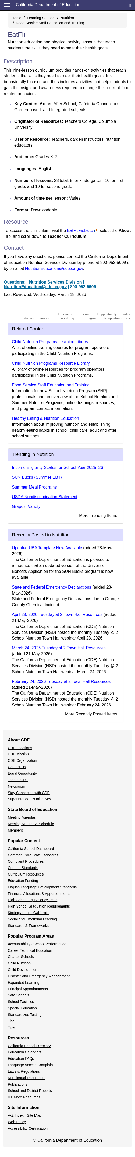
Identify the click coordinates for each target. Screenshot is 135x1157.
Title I (12, 1021)
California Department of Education (48, 5)
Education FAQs (21, 1058)
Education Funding (23, 881)
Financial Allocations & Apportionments (39, 894)
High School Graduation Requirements (39, 906)
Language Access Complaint (31, 1065)
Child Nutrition (19, 963)
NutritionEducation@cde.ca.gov (54, 268)
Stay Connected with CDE (29, 793)
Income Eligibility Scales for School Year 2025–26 (57, 467)
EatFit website (82, 230)
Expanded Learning (23, 982)
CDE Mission (18, 754)
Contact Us (17, 767)
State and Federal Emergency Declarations (51, 587)
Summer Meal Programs (34, 487)
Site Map (34, 1115)
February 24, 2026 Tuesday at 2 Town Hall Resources (61, 681)
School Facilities (21, 1002)
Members (15, 830)
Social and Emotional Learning (32, 919)
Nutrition (67, 18)
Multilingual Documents (26, 1078)
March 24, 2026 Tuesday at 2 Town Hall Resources (59, 648)
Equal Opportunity (22, 773)
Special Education (22, 1008)
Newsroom (16, 786)
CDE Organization (22, 760)
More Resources (27, 1097)
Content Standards (23, 868)
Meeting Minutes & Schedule (31, 824)
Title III (13, 1027)
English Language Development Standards (42, 887)
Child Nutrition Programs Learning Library (50, 342)
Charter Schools (21, 957)
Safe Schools (18, 995)
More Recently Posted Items (91, 714)
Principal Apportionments (28, 989)
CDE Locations (20, 748)
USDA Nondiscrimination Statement (44, 496)
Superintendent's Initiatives (29, 799)
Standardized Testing (25, 1015)
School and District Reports (30, 1091)
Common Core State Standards (33, 855)
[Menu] (7, 4)
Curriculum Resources (26, 874)
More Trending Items (98, 515)
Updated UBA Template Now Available (47, 548)
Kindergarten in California (28, 913)
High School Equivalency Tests (32, 900)
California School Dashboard (31, 849)
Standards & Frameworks (28, 926)
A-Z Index (16, 1115)
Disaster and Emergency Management (39, 976)
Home (16, 18)
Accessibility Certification (28, 1128)
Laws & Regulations (24, 1071)
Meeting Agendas (22, 817)
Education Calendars (24, 1052)
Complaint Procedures (26, 861)
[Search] (130, 5)
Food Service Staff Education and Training (50, 23)
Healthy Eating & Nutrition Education (45, 418)
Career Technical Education (30, 950)
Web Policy (17, 1122)
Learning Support (41, 18)
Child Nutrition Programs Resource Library (51, 363)
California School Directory (29, 1046)
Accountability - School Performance (37, 944)
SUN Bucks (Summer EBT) (37, 477)
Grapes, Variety (26, 506)
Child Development (23, 970)
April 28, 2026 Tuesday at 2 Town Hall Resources (57, 614)
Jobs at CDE (18, 780)
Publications (17, 1084)
